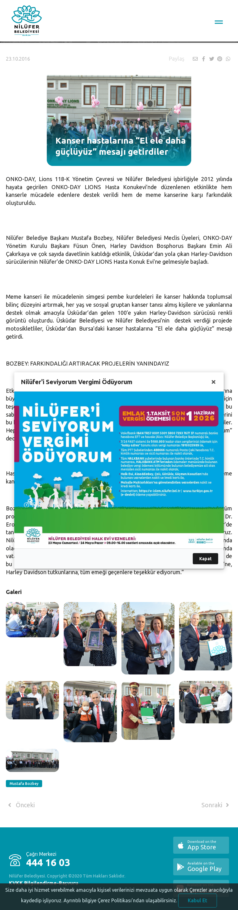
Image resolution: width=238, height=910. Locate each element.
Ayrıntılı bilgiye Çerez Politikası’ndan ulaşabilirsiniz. (120, 904)
